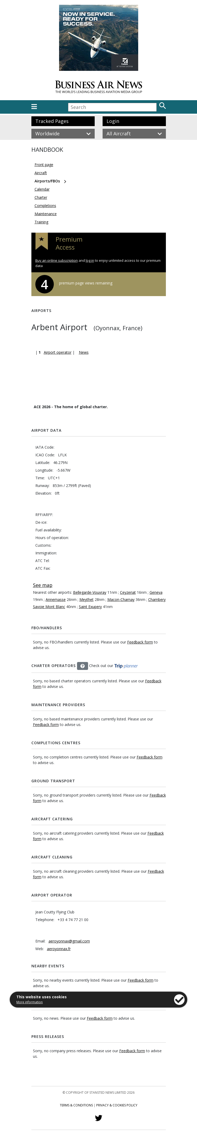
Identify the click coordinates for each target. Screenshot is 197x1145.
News (84, 352)
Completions (45, 205)
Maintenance (46, 213)
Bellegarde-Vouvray (89, 592)
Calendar (42, 189)
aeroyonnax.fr (59, 948)
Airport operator (57, 352)
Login (113, 121)
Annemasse (56, 599)
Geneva (156, 592)
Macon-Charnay (120, 599)
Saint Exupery (90, 606)
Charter (41, 197)
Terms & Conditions (76, 1105)
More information (29, 1002)
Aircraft (41, 172)
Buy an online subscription (56, 260)
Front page (44, 164)
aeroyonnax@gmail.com (69, 941)
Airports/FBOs (47, 180)
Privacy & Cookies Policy (116, 1105)
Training (41, 221)
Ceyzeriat (128, 592)
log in (90, 260)
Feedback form (140, 642)
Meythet (86, 599)
